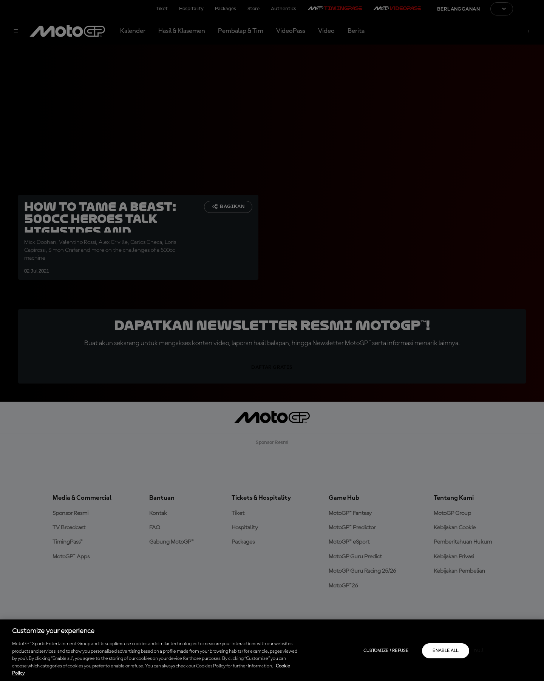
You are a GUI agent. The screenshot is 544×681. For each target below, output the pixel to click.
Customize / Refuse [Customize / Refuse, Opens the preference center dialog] (385, 651)
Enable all (446, 651)
